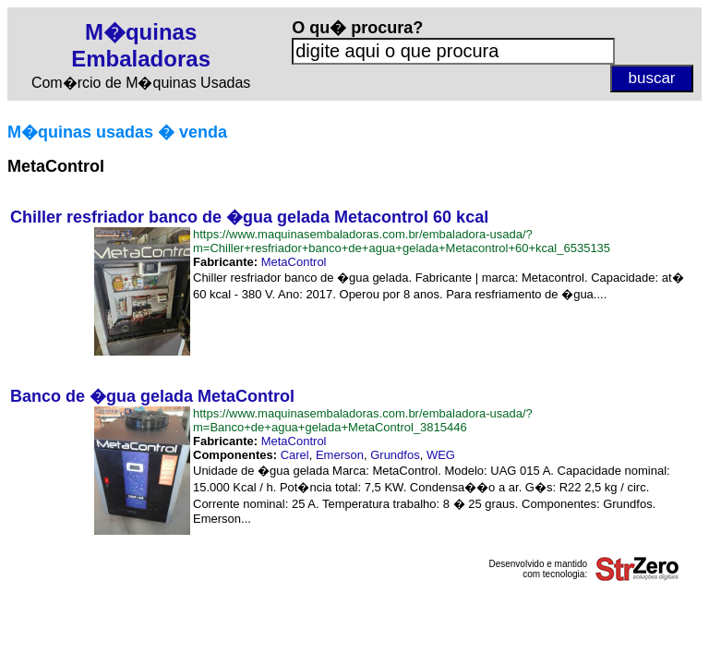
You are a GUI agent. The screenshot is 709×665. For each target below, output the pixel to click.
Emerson (340, 455)
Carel (295, 455)
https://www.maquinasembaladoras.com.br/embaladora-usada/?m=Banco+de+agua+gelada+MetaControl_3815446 (363, 420)
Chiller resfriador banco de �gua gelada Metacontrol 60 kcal (249, 217)
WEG (441, 455)
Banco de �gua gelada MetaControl (152, 396)
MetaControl (294, 262)
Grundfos (394, 455)
